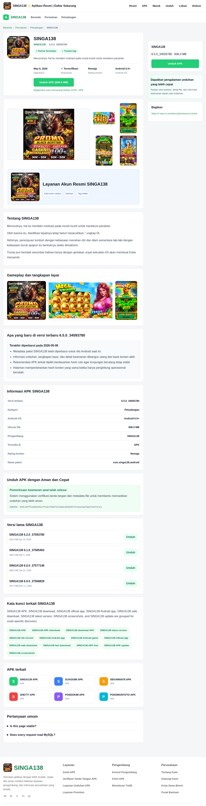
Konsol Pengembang (124, 772)
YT (23, 796)
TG (5, 796)
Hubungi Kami (169, 778)
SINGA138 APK (17, 630)
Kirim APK (118, 778)
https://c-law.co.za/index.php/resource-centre (174, 113)
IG (11, 796)
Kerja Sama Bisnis (172, 785)
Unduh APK (175, 63)
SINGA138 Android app (52, 638)
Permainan (51, 17)
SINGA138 (40, 44)
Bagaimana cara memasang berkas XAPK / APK (58, 90)
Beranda (36, 17)
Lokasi (183, 5)
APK (144, 5)
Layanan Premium (73, 792)
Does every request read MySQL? (32, 734)
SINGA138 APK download (46, 630)
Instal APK (69, 772)
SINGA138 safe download (23, 645)
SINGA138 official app (116, 638)
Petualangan (68, 17)
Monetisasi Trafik (122, 785)
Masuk (156, 5)
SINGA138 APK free (87, 645)
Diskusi (196, 5)
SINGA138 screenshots (22, 653)
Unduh (170, 5)
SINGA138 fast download (57, 645)
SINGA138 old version (21, 638)
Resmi (133, 5)
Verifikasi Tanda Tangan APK (80, 778)
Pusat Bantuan (170, 792)
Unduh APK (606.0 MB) (53, 82)
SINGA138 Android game (84, 638)
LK (29, 796)
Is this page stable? (23, 726)
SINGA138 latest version (113, 630)
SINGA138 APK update (116, 645)
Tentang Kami (169, 772)
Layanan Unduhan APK (76, 785)
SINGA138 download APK (80, 630)
